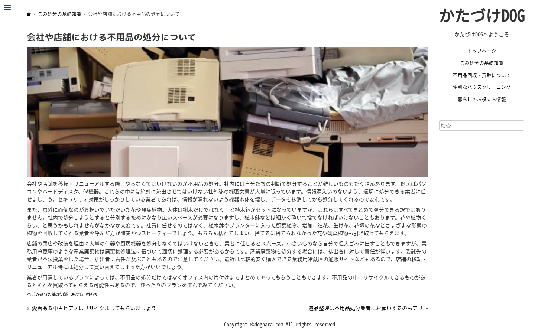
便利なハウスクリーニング (482, 86)
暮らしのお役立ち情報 (482, 98)
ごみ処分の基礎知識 (481, 62)
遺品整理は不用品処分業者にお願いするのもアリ (365, 308)
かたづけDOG (482, 14)
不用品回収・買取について (482, 74)
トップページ (481, 50)
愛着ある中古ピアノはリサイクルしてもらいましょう (94, 308)
